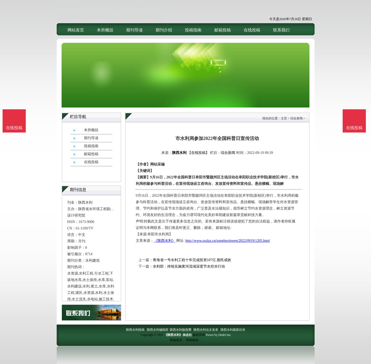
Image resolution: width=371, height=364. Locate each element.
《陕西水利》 (164, 241)
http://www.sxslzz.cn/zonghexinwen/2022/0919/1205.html (227, 241)
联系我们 (281, 30)
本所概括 (105, 30)
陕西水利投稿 (135, 330)
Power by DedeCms (218, 335)
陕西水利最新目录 (233, 330)
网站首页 (76, 30)
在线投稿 (252, 30)
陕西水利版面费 (180, 330)
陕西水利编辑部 (157, 330)
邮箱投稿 (222, 30)
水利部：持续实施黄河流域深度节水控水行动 (189, 266)
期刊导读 (134, 30)
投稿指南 (193, 30)
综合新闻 (296, 118)
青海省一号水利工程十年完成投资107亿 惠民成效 (192, 260)
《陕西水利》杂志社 (178, 335)
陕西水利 (179, 153)
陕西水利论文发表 (205, 330)
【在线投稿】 (198, 153)
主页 (284, 118)
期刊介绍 (164, 30)
